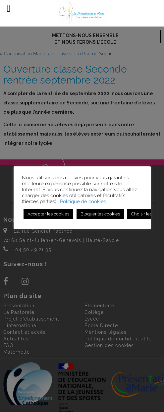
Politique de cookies (83, 201)
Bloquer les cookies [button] (100, 213)
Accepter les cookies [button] (48, 213)
